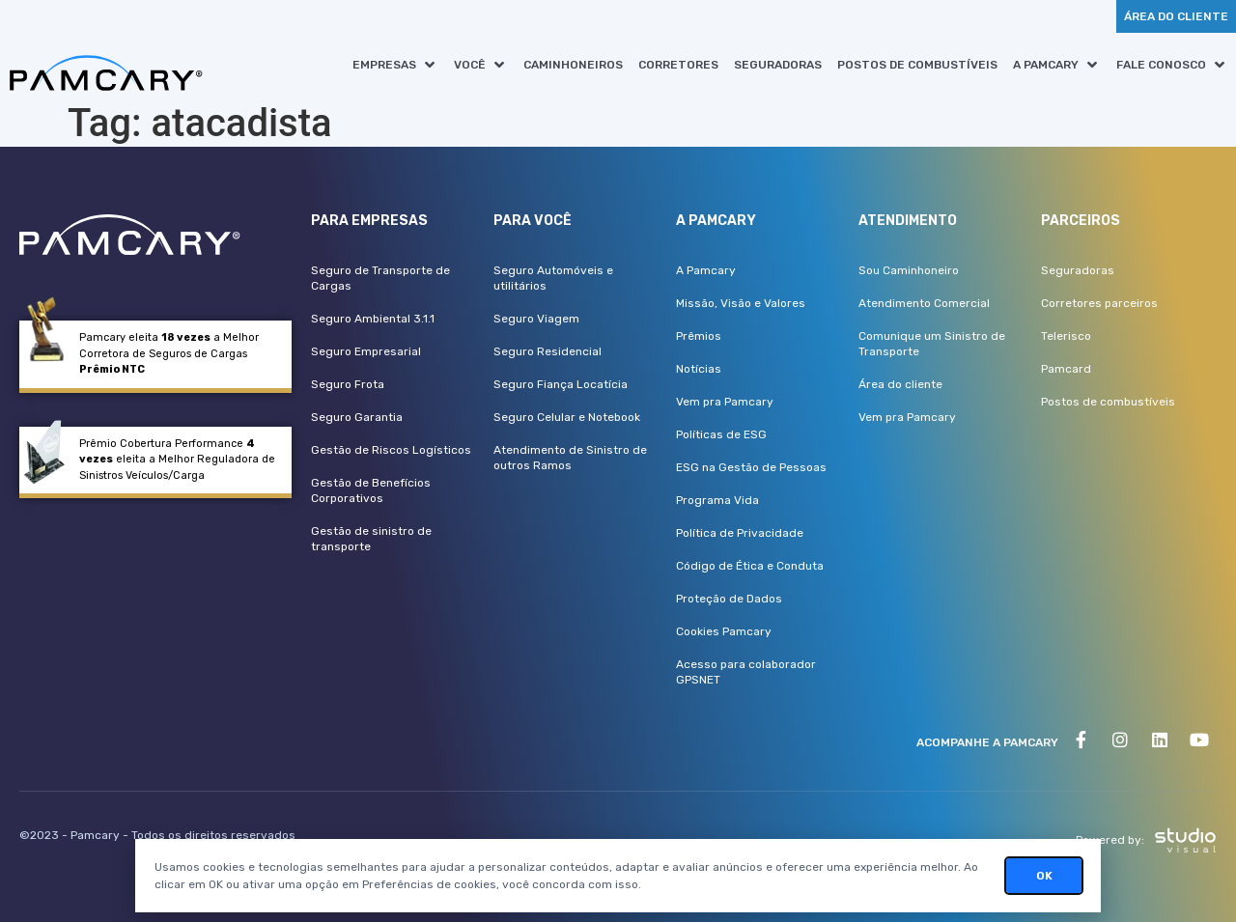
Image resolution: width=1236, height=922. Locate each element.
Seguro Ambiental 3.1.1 (373, 318)
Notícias (698, 369)
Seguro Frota (347, 384)
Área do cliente (900, 384)
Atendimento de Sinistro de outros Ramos (570, 457)
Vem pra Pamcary (724, 401)
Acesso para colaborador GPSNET (746, 671)
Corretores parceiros (1099, 303)
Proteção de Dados (729, 598)
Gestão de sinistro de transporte (371, 538)
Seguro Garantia (357, 417)
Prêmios (698, 336)
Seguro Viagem (536, 318)
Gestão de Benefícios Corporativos (371, 490)
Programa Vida (717, 500)
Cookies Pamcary (724, 631)
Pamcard (1066, 369)
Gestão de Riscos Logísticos (391, 450)
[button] (395, 64)
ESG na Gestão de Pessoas (751, 467)
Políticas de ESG (721, 434)
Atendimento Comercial (924, 303)
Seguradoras (1077, 270)
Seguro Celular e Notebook (566, 417)
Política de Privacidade (739, 533)
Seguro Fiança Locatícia (560, 384)
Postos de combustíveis (1108, 401)
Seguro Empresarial (366, 351)
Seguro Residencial (547, 351)
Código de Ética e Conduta (750, 566)
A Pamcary (706, 270)
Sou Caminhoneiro (908, 270)
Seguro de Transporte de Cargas (380, 278)
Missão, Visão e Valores (740, 303)
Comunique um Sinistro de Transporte (931, 343)
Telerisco (1066, 336)
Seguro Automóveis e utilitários (553, 278)
